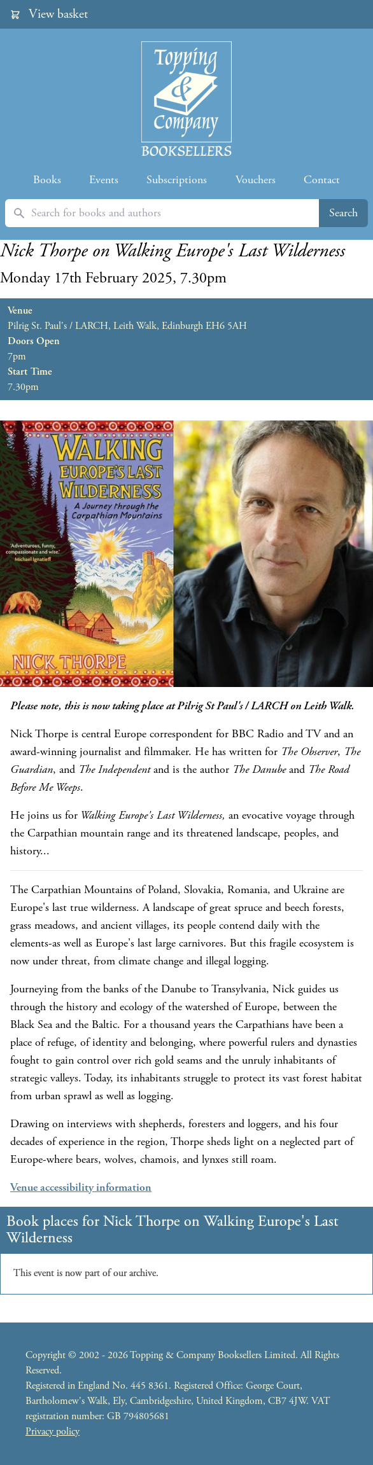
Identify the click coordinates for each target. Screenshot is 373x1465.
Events (103, 179)
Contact (322, 179)
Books (47, 179)
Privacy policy (52, 1431)
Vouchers (256, 179)
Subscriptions (176, 179)
